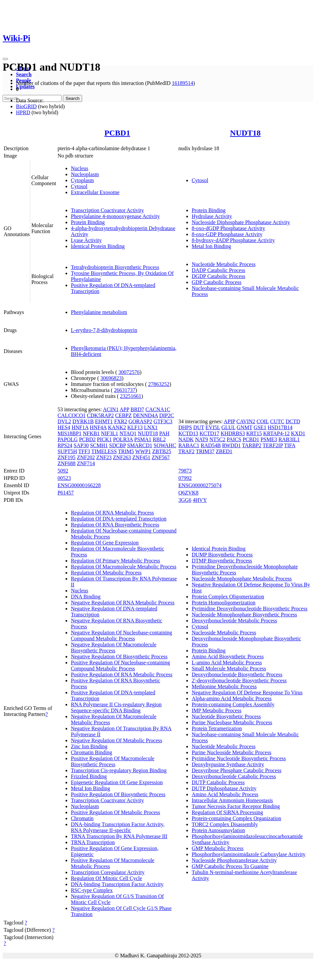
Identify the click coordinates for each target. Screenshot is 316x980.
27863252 (158, 384)
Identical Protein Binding (98, 246)
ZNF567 (161, 457)
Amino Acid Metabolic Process (225, 794)
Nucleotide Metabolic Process (223, 264)
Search (24, 74)
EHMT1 (104, 421)
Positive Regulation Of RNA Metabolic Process (121, 674)
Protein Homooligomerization (223, 602)
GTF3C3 (162, 421)
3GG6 (184, 500)
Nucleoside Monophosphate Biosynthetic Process (244, 614)
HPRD (23, 112)
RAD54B (211, 445)
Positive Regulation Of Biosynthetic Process (118, 794)
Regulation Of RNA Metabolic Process (112, 512)
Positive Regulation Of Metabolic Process (115, 812)
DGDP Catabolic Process (218, 276)
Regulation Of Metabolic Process (106, 572)
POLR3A (123, 439)
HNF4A (98, 427)
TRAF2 (186, 451)
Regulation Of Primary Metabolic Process (115, 560)
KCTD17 (210, 433)
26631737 (124, 390)
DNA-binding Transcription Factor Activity (117, 884)
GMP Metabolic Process (217, 848)
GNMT (244, 427)
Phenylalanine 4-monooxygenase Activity (115, 216)
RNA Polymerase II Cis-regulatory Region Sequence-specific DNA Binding (116, 707)
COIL (262, 421)
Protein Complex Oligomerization (228, 596)
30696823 (111, 378)
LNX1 (151, 427)
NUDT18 (245, 133)
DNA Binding (85, 596)
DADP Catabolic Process (218, 270)
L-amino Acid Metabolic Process (227, 662)
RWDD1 (231, 445)
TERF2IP (272, 445)
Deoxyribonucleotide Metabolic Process (234, 620)
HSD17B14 (280, 427)
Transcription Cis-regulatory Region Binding (119, 770)
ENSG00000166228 (79, 485)
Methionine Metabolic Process (224, 686)
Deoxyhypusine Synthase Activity (228, 764)
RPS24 (65, 445)
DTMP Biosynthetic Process (222, 560)
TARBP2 (251, 445)
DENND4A (145, 415)
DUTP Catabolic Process (218, 782)
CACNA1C (157, 409)
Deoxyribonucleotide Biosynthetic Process (237, 674)
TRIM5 (126, 451)
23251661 (130, 396)
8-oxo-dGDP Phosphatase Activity (228, 228)
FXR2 (120, 421)
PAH (164, 433)
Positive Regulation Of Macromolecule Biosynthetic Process (112, 761)
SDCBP (117, 445)
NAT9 (201, 439)
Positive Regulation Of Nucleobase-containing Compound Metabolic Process (120, 665)
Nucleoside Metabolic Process (224, 632)
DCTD (293, 421)
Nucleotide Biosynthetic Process (226, 716)
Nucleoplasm (85, 174)
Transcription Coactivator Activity (107, 210)
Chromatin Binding (91, 752)
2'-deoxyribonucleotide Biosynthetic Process (239, 680)
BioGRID (26, 106)
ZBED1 (224, 451)
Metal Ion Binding (211, 246)
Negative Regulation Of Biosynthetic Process (119, 656)
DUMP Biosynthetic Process (222, 554)
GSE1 (259, 427)
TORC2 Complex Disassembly (225, 824)
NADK (186, 439)
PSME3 (268, 439)
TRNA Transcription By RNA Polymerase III (119, 836)
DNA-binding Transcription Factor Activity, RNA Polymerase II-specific (118, 827)
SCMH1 (99, 445)
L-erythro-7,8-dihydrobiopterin (104, 330)
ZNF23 (103, 457)
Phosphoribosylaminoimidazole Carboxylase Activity (248, 854)
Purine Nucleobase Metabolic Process (232, 722)
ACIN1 (110, 409)
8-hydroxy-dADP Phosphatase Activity (233, 240)
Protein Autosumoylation (218, 830)
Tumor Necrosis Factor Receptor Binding (236, 806)
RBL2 (159, 439)
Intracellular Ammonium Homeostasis (232, 800)
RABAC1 (188, 445)
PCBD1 (117, 133)
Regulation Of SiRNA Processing (227, 812)
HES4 (64, 427)
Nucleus (79, 168)
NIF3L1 (109, 433)
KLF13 (135, 427)
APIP (229, 421)
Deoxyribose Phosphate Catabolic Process (236, 770)
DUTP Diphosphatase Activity (224, 788)
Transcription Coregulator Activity (108, 872)
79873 (185, 471)
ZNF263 (122, 457)
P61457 (66, 492)
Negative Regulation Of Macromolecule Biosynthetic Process (113, 647)
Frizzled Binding (89, 776)
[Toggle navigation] (5, 59)
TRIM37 (205, 451)
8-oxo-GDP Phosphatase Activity (227, 234)
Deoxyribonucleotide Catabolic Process (234, 776)
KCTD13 (188, 433)
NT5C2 (218, 439)
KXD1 (298, 433)
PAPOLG (68, 439)
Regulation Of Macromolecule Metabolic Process (123, 566)
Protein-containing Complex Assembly (233, 704)
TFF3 (84, 451)
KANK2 (117, 427)
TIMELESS (104, 451)
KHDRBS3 (233, 433)
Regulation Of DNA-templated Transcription (119, 518)
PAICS (234, 439)
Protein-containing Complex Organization (236, 818)
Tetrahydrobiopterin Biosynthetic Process (115, 267)
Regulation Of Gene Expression (105, 542)
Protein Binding (88, 222)
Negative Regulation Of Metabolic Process (116, 740)
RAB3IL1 (289, 439)
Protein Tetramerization (217, 728)
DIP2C (166, 415)
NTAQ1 (127, 433)
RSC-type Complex (92, 890)
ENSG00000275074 (200, 485)
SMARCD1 (139, 445)
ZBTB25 (161, 451)
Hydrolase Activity (212, 216)
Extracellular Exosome (95, 192)
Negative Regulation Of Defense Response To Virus (247, 692)
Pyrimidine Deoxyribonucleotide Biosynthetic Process (249, 608)
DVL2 (64, 421)
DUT (198, 427)
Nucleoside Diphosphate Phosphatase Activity (241, 222)
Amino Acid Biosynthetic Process (227, 656)
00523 (64, 478)
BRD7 (137, 409)
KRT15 (254, 433)
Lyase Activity (86, 240)
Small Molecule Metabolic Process (229, 668)
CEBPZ (123, 415)
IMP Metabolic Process (216, 710)
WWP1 (143, 451)
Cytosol (79, 186)
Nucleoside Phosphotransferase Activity (234, 860)
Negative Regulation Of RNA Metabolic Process (123, 602)
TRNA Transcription (93, 842)
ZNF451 (141, 457)
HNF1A (80, 427)
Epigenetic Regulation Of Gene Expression (117, 782)
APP (124, 409)
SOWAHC (165, 445)
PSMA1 (142, 439)
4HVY (200, 500)
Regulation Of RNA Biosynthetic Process (115, 524)
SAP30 (81, 445)
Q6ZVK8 (188, 492)
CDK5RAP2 (100, 415)
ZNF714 (86, 463)
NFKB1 (91, 433)
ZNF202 (86, 457)
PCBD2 (87, 439)
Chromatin (82, 818)
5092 (63, 471)
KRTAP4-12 (276, 433)
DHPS (185, 427)
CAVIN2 (246, 421)
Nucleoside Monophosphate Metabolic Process (242, 578)
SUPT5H (67, 451)
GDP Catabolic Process (216, 282)
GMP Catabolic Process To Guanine (230, 866)
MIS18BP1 (69, 433)
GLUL (229, 427)
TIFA (289, 445)
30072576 (129, 372)
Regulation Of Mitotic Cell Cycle (106, 878)
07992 (185, 478)
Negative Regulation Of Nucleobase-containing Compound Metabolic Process (121, 635)
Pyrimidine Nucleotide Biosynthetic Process (239, 758)
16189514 (182, 83)
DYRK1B (83, 421)
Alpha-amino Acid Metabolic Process (231, 698)
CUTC (277, 421)
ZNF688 (67, 463)
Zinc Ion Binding (89, 746)
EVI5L (213, 427)
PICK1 (104, 439)
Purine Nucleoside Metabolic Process (231, 752)
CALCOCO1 (71, 415)
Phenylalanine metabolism (99, 312)
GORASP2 (140, 421)
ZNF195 (67, 457)
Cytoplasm (82, 180)
